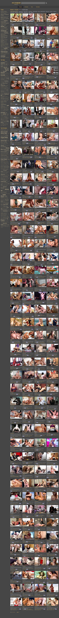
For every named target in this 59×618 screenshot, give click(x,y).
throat (5, 122)
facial (5, 88)
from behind (15, 118)
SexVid (4, 46)
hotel (25, 542)
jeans (38, 172)
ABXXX (2, 14)
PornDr (2, 39)
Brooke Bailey (6, 152)
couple (38, 65)
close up (7, 76)
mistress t (37, 197)
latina (5, 100)
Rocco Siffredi (3, 205)
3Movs (5, 11)
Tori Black (5, 222)
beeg (39, 11)
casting (7, 75)
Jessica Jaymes (6, 171)
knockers (2, 100)
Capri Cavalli (3, 153)
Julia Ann (3, 174)
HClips (2, 25)
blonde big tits (35, 11)
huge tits (2, 97)
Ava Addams (3, 146)
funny (56, 197)
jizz (1, 99)
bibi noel (13, 289)
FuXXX (7, 23)
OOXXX (2, 38)
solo (1, 119)
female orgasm (39, 77)
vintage (2, 124)
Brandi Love (6, 149)
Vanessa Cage (6, 224)
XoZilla (36, 392)
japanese (6, 98)
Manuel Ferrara (3, 187)
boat (47, 530)
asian (4, 64)
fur (38, 355)
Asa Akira (5, 142)
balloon (53, 450)
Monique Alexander (4, 193)
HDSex (2, 26)
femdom (4, 90)
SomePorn (3, 47)
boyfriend (36, 65)
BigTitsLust (5, 17)
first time (44, 51)
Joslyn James (5, 173)
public (2, 114)
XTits (4, 54)
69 (36, 117)
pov (6, 112)
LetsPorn (2, 33)
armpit (37, 302)
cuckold (6, 79)
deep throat (5, 83)
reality (7, 114)
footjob (35, 556)
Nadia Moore (3, 195)
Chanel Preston (4, 155)
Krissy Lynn (3, 179)
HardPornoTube (4, 24)
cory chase (11, 38)
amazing (25, 316)
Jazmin (2, 170)
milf (8, 105)
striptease (36, 516)
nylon (35, 477)
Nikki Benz (6, 197)
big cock (7, 68)
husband (5, 97)
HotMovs (6, 28)
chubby (5, 76)
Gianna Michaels (3, 165)
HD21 (5, 25)
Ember (5, 163)
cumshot (6, 81)
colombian (32, 541)
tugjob (37, 477)
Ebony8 (5, 19)
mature (2, 105)
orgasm (7, 109)
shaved (5, 116)
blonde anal (12, 12)
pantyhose (36, 450)
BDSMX (7, 16)
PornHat (2, 40)
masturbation (3, 104)
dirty (20, 569)
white (1, 125)
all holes (49, 77)
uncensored (6, 123)
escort (14, 38)
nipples (5, 108)
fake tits (8, 88)
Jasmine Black (6, 167)
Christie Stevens (6, 157)
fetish (7, 90)
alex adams (50, 355)
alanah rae (49, 236)
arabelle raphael (14, 78)
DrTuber (2, 19)
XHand (5, 53)
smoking (11, 543)
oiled (1, 109)
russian (17, 159)
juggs (3, 99)
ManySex (6, 33)
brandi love (16, 12)
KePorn (2, 32)
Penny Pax (3, 200)
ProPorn (23, 35)
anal (2, 64)
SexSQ (11, 22)
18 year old (2, 61)
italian (20, 144)
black (2, 71)
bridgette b (17, 117)
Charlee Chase (3, 156)
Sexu (2, 46)
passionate (11, 159)
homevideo (3, 96)
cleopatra (36, 504)
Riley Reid (5, 204)
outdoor (3, 110)
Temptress (3, 221)
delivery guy (42, 422)
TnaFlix (5, 48)
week (26, 9)
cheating (2, 76)
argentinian (27, 277)
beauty (2, 67)
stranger (51, 64)
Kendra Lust (3, 178)
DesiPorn (7, 18)
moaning (6, 106)
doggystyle (3, 85)
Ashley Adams (3, 143)
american (49, 50)
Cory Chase (4, 159)
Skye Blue (4, 216)
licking (5, 101)
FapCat (5, 20)
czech (38, 118)
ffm (13, 596)
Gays (32, 6)
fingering (2, 91)
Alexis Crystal (4, 131)
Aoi (3, 141)
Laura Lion (3, 181)
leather (49, 435)
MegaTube (3, 36)
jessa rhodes (21, 12)
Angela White (4, 137)
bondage (6, 72)
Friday (6, 164)
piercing (2, 111)
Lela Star (7, 181)
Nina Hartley (6, 198)
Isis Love (2, 167)
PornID (6, 40)
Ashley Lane (4, 144)
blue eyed (54, 421)
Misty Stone (5, 191)
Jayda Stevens (3, 168)
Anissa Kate (4, 140)
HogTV (5, 27)
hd (1, 95)
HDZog (2, 27)
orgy (1, 110)
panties (6, 110)
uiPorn (2, 50)
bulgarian (36, 408)
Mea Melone (2, 189)
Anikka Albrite (5, 139)
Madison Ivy (3, 185)
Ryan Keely (5, 206)
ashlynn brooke (38, 582)
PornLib (5, 41)
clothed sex (14, 105)
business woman (18, 303)
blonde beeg (21, 11)
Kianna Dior (7, 178)
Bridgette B (6, 150)
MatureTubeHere (4, 35)
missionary (3, 106)
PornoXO (2, 42)
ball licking (39, 184)
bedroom (49, 250)
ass (6, 64)
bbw (4, 66)
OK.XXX (5, 37)
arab (12, 250)
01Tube (2, 11)
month (23, 9)
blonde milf (47, 11)
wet (7, 124)
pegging (37, 530)
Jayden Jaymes (5, 169)
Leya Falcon (5, 183)
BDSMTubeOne (3, 16)
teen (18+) (53, 224)
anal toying (29, 316)
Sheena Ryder (3, 215)
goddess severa (29, 172)
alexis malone (26, 92)
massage (2, 103)
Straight (20, 6)
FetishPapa (3, 22)
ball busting (28, 157)
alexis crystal (50, 408)
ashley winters (38, 236)
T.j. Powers (4, 219)
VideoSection (4, 51)
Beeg (2, 17)
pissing (5, 111)
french (5, 91)
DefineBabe (3, 18)
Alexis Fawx (4, 133)
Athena (2, 145)
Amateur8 (6, 14)
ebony (6, 86)
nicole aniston (25, 11)
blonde (4, 71)
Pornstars (26, 6)
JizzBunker (4, 30)
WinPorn (2, 53)
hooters (6, 96)
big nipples (49, 263)
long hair (5, 102)
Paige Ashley (6, 199)
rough (26, 25)
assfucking (6, 65)
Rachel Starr (3, 202)
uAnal (8, 49)
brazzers (51, 11)
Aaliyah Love (3, 129)
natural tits (5, 107)
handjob (2, 94)
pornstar (3, 112)
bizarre (13, 354)
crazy (26, 184)
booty (2, 73)
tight (6, 122)
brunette (3, 75)
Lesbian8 (6, 32)
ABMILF (4, 13)
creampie (2, 79)
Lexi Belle (2, 182)
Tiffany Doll (2, 222)
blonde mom (26, 12)
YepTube (7, 57)
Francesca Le (3, 164)
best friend (54, 50)
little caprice (54, 409)
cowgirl (7, 78)
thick (41, 516)
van (27, 530)
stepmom (54, 11)
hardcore (6, 94)
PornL (2, 41)
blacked (32, 12)
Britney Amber (4, 151)
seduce (54, 144)
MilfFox (6, 36)
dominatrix (25, 422)
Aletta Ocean (5, 130)
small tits (6, 117)
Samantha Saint (3, 207)
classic (28, 38)
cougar (53, 210)
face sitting (2, 88)
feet (29, 436)
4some (37, 435)
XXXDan (3, 56)
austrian (32, 568)
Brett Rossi (2, 150)
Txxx (5, 49)
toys (3, 123)
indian (8, 97)
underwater (11, 408)
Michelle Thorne (5, 190)
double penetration (37, 223)
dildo (3, 84)
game (53, 211)
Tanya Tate (6, 220)
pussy (4, 114)
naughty (2, 108)
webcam (4, 124)
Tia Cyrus (6, 221)
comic (42, 476)
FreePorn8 (3, 23)
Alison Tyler (5, 134)
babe (2, 66)
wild (5, 125)
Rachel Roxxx (6, 201)
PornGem (6, 39)
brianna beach (15, 224)
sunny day (14, 543)
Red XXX (7, 202)
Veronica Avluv (3, 225)
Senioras (6, 43)
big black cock (56, 250)
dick (1, 84)
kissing (7, 99)
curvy (8, 82)
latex (32, 172)
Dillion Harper (3, 162)
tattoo (5, 121)
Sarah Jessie (5, 208)
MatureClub (3, 34)
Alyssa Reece (3, 135)
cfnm (28, 436)
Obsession (2, 199)
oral (5, 109)
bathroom (13, 329)
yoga (29, 12)
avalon (29, 118)
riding (5, 115)
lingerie (2, 102)
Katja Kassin (2, 177)
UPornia (5, 50)
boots (57, 236)
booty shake (5, 73)
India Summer (6, 166)
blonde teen (30, 11)
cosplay (44, 476)
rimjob (7, 115)
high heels (4, 95)
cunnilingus (2, 82)
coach (18, 569)
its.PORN (6, 29)
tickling (29, 463)
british (8, 73)
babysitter (41, 394)
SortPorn (7, 47)
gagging (27, 517)
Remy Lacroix (3, 203)
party (49, 64)
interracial (3, 98)
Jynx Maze (7, 174)
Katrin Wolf (6, 177)
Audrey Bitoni (6, 145)
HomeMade (3, 28)
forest (23, 64)
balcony (42, 381)
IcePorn (2, 29)
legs (7, 100)
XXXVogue (3, 57)
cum (8, 79)
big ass (5, 67)
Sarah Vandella (4, 209)
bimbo (17, 277)
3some (5, 61)
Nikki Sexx (2, 198)
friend (8, 91)
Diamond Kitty (6, 161)
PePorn (5, 38)
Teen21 (2, 48)
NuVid (2, 37)
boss (44, 117)
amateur (3, 62)
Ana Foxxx (6, 136)
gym (17, 118)
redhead (2, 115)
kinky (5, 99)
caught (35, 51)
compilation (50, 609)
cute (1, 83)
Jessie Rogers (3, 172)
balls (27, 131)
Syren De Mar (3, 218)
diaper (42, 515)
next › (18, 612)
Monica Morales (4, 192)
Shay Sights (5, 214)
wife (3, 125)
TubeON (2, 49)
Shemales (38, 6)
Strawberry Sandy (6, 217)
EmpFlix (2, 20)
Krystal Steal (5, 180)
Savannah (5, 211)
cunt (5, 82)
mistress (49, 198)
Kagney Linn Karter (4, 175)
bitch (16, 171)
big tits (7, 70)
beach (14, 223)
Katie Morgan (5, 176)
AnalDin (2, 15)
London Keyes (5, 184)
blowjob (3, 72)
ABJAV (2, 13)
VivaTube (5, 52)
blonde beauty (42, 11)
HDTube (6, 26)
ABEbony (6, 12)
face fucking (6, 87)
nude (7, 108)
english (23, 238)
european (2, 87)
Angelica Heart (3, 138)
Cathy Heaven (6, 154)
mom (2, 107)
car (20, 104)
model (37, 369)
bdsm (6, 66)
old (3, 109)
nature (8, 107)
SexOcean (3, 44)
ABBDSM (2, 12)
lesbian (2, 101)
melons (5, 105)
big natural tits (3, 70)
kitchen (42, 355)
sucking (2, 121)
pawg (43, 172)
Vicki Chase (6, 226)
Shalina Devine (4, 213)
